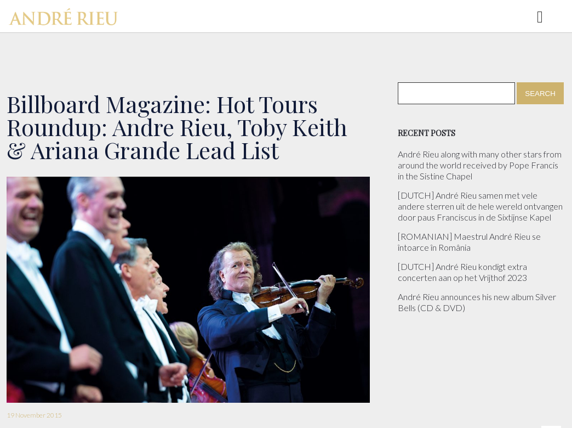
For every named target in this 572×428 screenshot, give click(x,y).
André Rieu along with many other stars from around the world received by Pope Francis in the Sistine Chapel (480, 165)
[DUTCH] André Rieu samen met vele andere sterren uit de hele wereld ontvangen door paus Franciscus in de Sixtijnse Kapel (480, 206)
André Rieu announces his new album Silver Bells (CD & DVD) (477, 302)
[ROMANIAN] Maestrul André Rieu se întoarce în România (469, 241)
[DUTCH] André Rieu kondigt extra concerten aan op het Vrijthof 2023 (462, 272)
